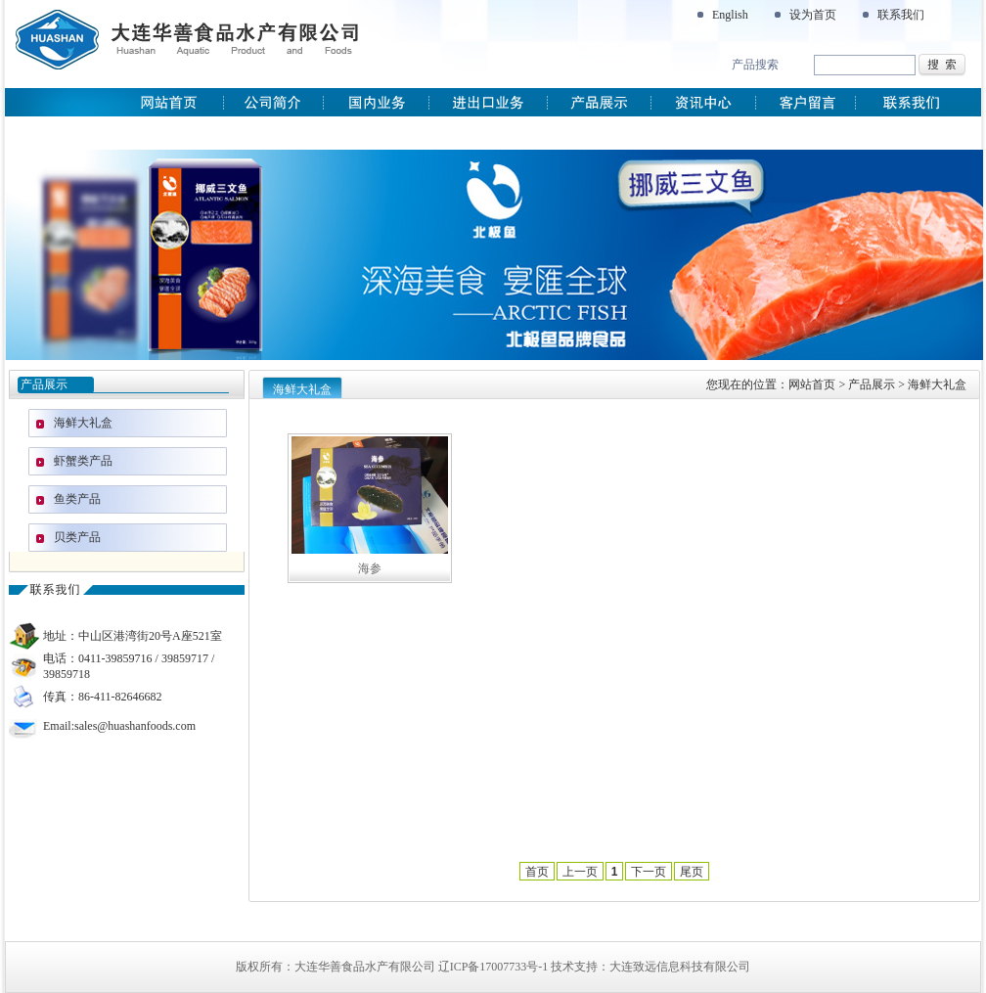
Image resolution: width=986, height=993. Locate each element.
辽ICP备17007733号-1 (493, 966)
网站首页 (811, 384)
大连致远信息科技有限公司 (679, 966)
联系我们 (900, 15)
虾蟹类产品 (83, 461)
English (730, 15)
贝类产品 (77, 537)
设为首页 (812, 15)
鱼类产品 (77, 499)
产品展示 (871, 384)
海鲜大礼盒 (83, 422)
